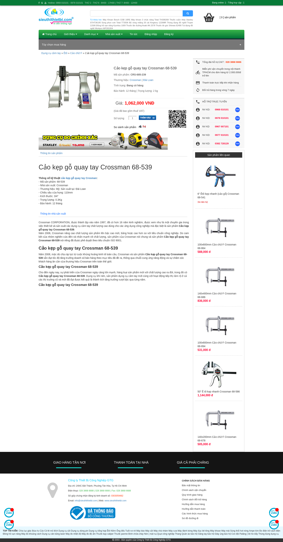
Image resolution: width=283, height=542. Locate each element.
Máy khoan (215, 531)
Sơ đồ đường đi (190, 518)
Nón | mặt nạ (150, 534)
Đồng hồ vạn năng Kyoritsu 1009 (111, 25)
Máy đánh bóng (185, 531)
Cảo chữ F (76, 53)
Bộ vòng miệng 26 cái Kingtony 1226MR (147, 22)
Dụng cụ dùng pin (79, 531)
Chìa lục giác (25, 531)
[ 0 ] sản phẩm (228, 17)
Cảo (42, 531)
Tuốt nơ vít (130, 531)
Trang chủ (49, 34)
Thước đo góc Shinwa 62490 (168, 25)
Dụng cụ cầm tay (51, 53)
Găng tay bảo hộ (206, 534)
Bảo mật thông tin (191, 485)
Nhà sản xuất (114, 34)
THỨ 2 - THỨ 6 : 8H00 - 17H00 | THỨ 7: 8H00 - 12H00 (111, 3)
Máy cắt (149, 531)
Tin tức (134, 34)
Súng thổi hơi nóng (239, 531)
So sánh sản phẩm (125, 127)
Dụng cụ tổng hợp (97, 531)
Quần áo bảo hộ (189, 534)
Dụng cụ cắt (64, 531)
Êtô (65, 53)
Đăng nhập (151, 34)
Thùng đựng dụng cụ (268, 534)
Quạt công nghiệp (165, 534)
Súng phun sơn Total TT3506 (115, 22)
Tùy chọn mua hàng (54, 44)
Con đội (235, 534)
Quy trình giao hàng (192, 494)
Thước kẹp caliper (105, 534)
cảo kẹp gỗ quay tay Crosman (79, 178)
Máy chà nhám (161, 531)
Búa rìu (35, 531)
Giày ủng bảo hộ (223, 534)
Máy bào (140, 531)
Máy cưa (173, 531)
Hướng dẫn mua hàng (193, 504)
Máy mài (225, 531)
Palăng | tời (245, 534)
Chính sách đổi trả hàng (194, 499)
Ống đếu (120, 531)
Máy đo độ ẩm (89, 534)
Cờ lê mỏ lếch (51, 531)
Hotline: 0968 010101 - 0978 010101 (65, 3)
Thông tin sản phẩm (51, 153)
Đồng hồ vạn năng (12, 534)
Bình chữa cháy (135, 534)
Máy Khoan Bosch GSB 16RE (116, 20)
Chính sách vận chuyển (194, 490)
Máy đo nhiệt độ (73, 534)
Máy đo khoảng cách (31, 534)
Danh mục (91, 34)
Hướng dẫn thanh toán (193, 509)
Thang (178, 534)
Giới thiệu (70, 34)
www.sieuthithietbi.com (115, 500)
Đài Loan (148, 80)
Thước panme (121, 534)
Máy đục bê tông (201, 531)
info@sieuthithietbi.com (86, 500)
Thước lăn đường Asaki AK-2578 (140, 25)
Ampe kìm (254, 531)
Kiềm (113, 531)
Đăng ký (168, 34)
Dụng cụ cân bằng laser (53, 534)
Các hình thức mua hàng (195, 513)
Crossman (135, 80)
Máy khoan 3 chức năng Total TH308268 (150, 20)
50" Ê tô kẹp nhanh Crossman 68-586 (218, 391)
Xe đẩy (254, 534)
